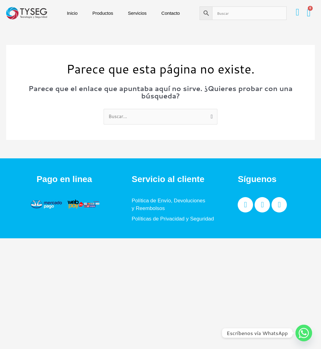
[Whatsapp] (303, 333)
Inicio (72, 13)
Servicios (137, 13)
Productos (102, 13)
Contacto (170, 13)
